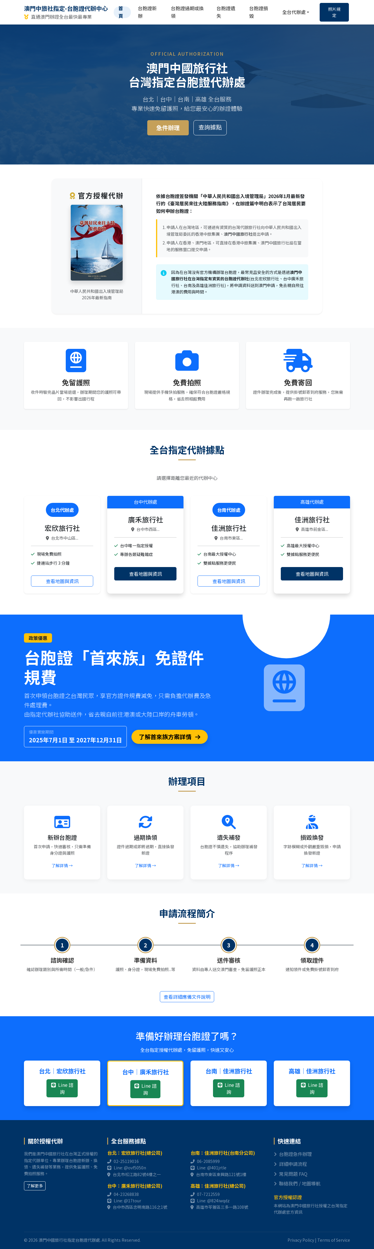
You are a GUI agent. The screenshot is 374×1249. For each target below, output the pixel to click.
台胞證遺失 (226, 12)
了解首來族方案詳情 (169, 736)
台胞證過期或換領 (187, 12)
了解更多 (35, 1186)
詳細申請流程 (290, 1163)
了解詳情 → (62, 865)
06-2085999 (208, 1161)
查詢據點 (210, 127)
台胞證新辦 (147, 12)
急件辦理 (168, 127)
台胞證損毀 (258, 12)
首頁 (120, 12)
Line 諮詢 (62, 1088)
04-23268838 (126, 1194)
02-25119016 (126, 1161)
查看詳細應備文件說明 (187, 996)
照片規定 (334, 12)
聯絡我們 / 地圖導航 (297, 1183)
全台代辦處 (294, 11)
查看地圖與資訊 (62, 581)
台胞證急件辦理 (293, 1153)
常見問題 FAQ (290, 1173)
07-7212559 (208, 1194)
